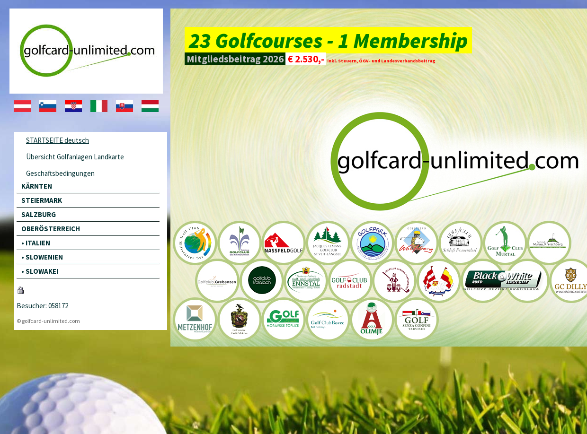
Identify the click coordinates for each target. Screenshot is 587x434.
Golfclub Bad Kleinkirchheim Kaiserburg (239, 242)
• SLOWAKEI (39, 271)
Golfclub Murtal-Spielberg (504, 242)
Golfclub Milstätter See (195, 242)
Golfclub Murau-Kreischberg (548, 242)
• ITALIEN (35, 242)
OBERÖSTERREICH (50, 228)
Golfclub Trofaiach (261, 281)
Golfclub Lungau (393, 281)
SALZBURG (38, 214)
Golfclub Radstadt (349, 281)
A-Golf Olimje (372, 319)
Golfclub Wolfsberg (416, 242)
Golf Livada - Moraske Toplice (283, 319)
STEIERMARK (41, 200)
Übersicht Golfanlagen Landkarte (75, 156)
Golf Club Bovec (328, 319)
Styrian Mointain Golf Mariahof (217, 281)
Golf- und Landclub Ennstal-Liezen (305, 281)
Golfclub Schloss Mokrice (239, 319)
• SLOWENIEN (42, 256)
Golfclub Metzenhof (195, 319)
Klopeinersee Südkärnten (372, 242)
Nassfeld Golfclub (283, 242)
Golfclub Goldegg (438, 281)
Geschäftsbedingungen (60, 173)
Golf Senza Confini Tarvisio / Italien (416, 319)
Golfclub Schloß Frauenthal (460, 242)
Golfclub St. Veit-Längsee (328, 242)
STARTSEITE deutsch (57, 140)
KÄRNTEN (36, 186)
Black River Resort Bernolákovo (482, 281)
